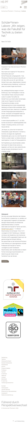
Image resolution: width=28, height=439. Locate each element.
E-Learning (4, 381)
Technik (3, 359)
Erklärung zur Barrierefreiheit (8, 391)
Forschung (17, 11)
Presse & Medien (5, 368)
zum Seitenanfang (19, 421)
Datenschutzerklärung (7, 395)
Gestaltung (4, 357)
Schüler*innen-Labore (7, 229)
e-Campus (4, 373)
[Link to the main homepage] (24, 2)
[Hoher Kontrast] (20, 7)
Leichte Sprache (5, 389)
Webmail (3, 375)
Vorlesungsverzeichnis (7, 382)
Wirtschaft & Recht (6, 361)
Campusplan (4, 387)
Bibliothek (4, 379)
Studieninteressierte (6, 363)
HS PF (4, 2)
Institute (24, 11)
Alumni (3, 366)
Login (3, 7)
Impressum (4, 393)
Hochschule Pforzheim (7, 11)
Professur (3, 370)
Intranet (3, 377)
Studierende (4, 364)
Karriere (3, 372)
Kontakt (3, 386)
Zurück (4, 261)
